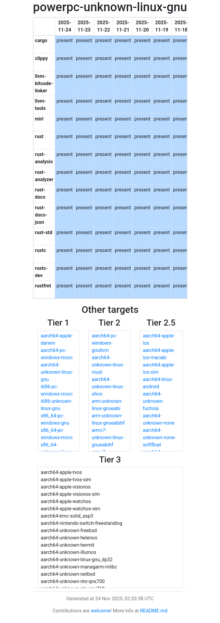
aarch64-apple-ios (159, 339)
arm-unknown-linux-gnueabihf (108, 419)
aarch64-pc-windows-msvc (57, 353)
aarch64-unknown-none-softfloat (159, 437)
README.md (153, 611)
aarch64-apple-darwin (57, 339)
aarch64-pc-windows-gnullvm (104, 343)
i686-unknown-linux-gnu (56, 404)
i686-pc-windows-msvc (57, 390)
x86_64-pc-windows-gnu (55, 419)
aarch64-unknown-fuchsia (153, 401)
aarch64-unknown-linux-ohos (108, 386)
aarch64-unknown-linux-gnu (57, 372)
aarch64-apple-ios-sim (159, 368)
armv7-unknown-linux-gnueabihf (108, 437)
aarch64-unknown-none (158, 419)
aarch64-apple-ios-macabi (159, 353)
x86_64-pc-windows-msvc (57, 433)
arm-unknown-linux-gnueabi (107, 404)
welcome (100, 611)
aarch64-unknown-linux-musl (108, 365)
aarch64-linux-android (158, 382)
